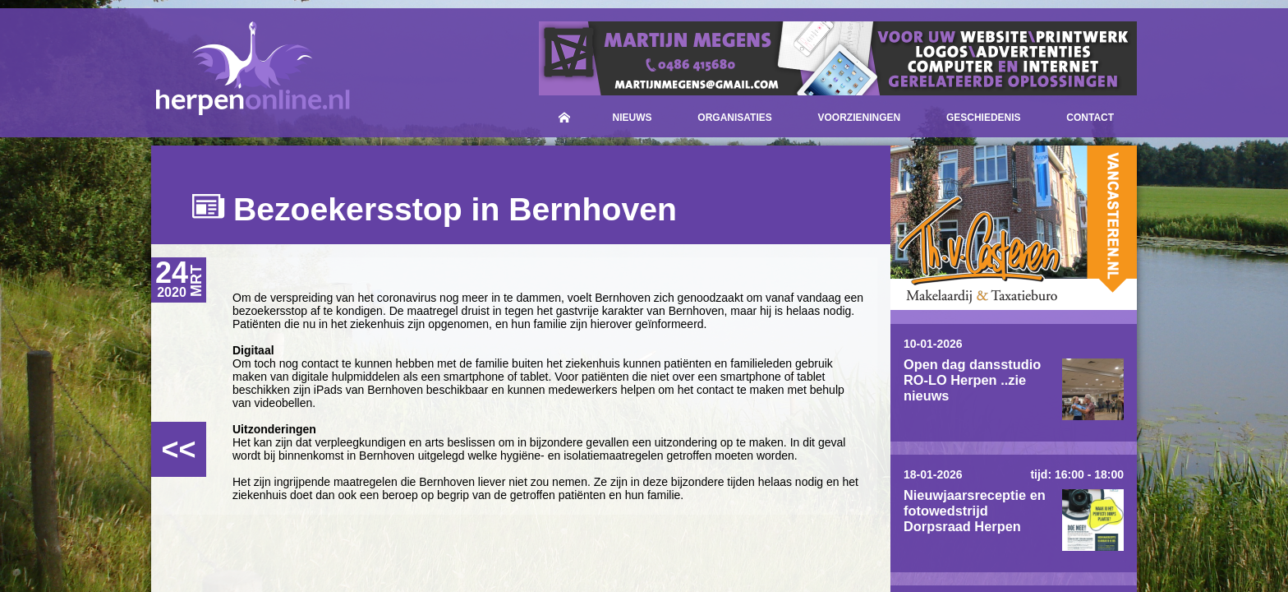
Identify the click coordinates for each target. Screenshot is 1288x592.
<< (178, 449)
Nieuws (632, 117)
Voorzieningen (859, 117)
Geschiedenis (983, 117)
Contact (1090, 117)
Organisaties (734, 117)
